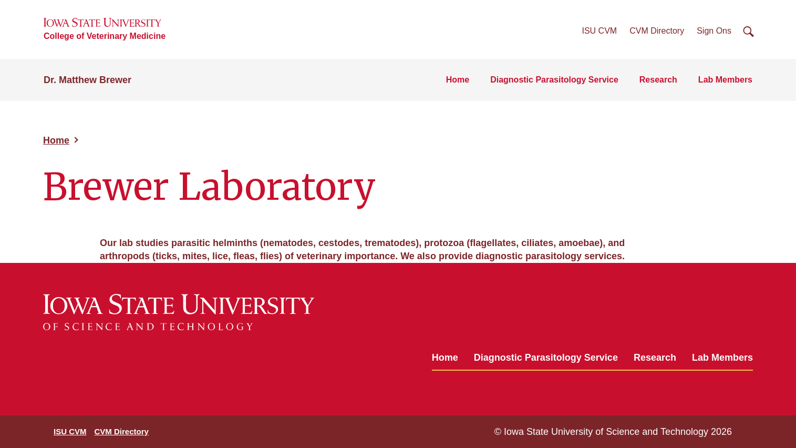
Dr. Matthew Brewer (87, 80)
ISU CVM (599, 30)
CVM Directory (656, 30)
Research (658, 79)
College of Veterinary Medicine (105, 36)
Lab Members (725, 79)
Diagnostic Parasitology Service (554, 79)
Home (457, 79)
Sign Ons (714, 30)
